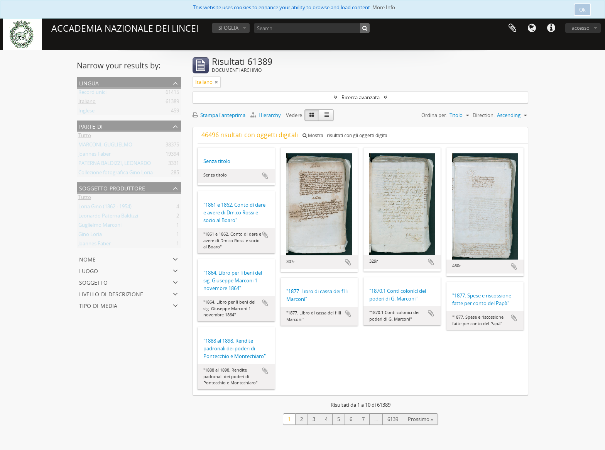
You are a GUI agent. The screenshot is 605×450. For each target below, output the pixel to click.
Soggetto (93, 282)
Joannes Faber (94, 155)
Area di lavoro (512, 28)
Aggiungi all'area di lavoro (265, 176)
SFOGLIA (228, 27)
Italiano (87, 102)
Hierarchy (266, 115)
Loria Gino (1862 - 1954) (105, 207)
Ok (582, 9)
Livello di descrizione (111, 293)
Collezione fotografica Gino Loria (115, 173)
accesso (581, 27)
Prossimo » (420, 419)
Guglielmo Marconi (100, 226)
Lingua (531, 28)
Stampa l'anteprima (219, 115)
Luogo (88, 270)
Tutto (84, 136)
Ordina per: (434, 115)
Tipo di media (98, 305)
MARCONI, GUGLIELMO (105, 146)
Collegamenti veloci (551, 28)
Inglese (86, 112)
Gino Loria (90, 235)
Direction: (484, 115)
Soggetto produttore (112, 187)
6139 (392, 419)
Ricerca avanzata (360, 97)
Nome (87, 258)
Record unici (92, 93)
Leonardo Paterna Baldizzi (108, 217)
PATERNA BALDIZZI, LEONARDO (114, 164)
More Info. (384, 7)
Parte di (91, 126)
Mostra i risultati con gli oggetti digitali (346, 135)
